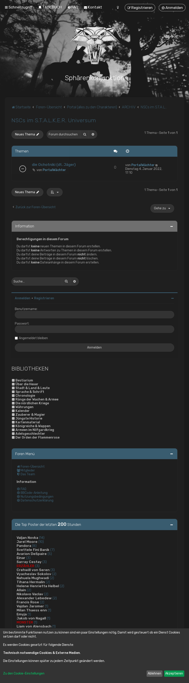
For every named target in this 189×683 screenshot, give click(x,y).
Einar (21, 557)
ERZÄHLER (25, 565)
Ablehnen (154, 673)
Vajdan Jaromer (30, 606)
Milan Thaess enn (32, 610)
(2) (54, 574)
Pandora (24, 545)
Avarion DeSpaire (32, 553)
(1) (46, 606)
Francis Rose (28, 602)
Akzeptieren (174, 673)
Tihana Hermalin (31, 582)
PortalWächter (54, 169)
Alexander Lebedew (34, 598)
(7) (52, 549)
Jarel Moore (27, 541)
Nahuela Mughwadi (33, 578)
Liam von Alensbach (34, 626)
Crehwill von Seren (33, 569)
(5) (50, 553)
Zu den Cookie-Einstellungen (23, 673)
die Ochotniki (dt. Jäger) (54, 164)
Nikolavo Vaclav (30, 594)
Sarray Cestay (29, 561)
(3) (28, 557)
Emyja (22, 614)
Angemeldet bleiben (33, 337)
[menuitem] (50, 7)
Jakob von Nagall (31, 618)
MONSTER (25, 622)
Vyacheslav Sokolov (34, 574)
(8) (34, 545)
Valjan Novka (27, 537)
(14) (41, 537)
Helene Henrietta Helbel (38, 586)
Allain (21, 590)
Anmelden (22, 298)
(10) (41, 541)
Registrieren (44, 298)
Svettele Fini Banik (33, 549)
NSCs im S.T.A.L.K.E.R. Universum (53, 119)
